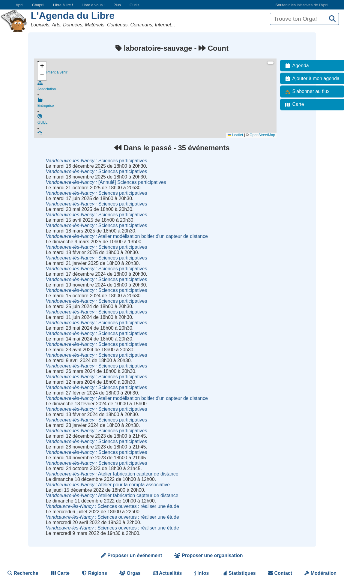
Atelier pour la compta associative (108, 484)
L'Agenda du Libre (73, 15)
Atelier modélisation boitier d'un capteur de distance (127, 236)
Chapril (38, 5)
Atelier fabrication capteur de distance (112, 473)
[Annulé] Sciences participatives (106, 182)
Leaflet (235, 135)
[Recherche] (332, 19)
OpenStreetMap (262, 135)
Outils (134, 5)
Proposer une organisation (208, 555)
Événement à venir (157, 69)
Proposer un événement (131, 555)
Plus (117, 5)
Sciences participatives (96, 160)
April (19, 5)
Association (157, 87)
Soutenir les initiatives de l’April (301, 5)
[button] (41, 66)
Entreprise (157, 104)
